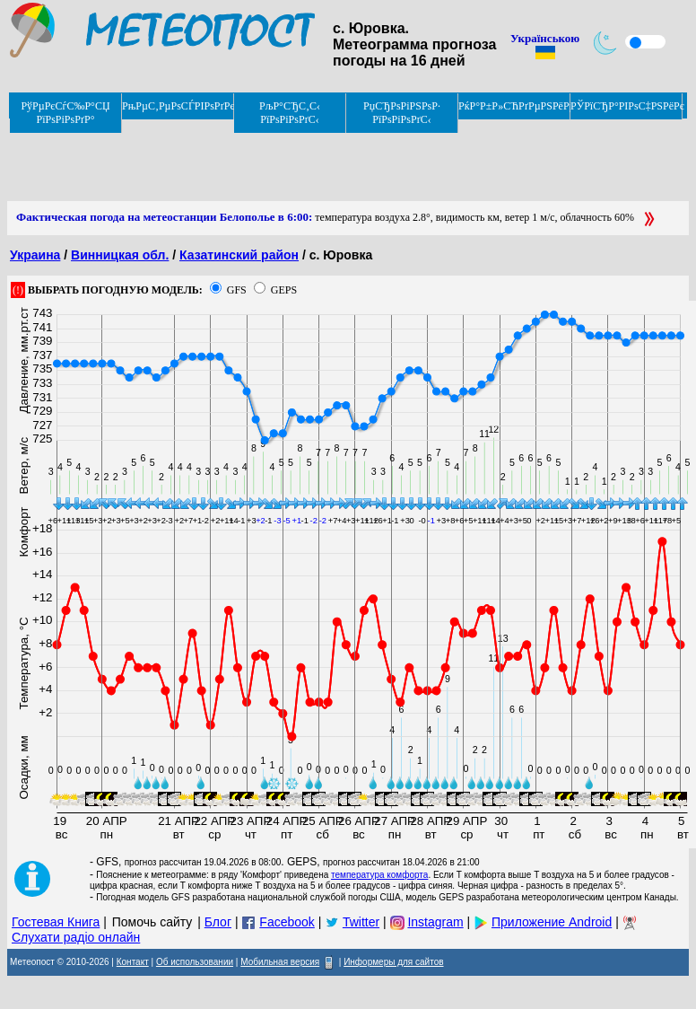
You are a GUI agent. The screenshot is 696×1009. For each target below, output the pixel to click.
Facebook (286, 922)
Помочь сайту (152, 922)
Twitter (361, 922)
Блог (217, 922)
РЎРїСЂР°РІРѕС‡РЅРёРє (626, 106)
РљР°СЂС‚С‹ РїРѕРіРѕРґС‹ (289, 113)
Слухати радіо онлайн (76, 937)
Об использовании (194, 962)
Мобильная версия (279, 962)
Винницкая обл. (120, 255)
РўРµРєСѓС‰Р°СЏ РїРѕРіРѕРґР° (65, 113)
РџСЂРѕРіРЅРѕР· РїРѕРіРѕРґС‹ (401, 113)
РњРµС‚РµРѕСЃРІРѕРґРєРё (178, 106)
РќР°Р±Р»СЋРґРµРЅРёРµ (514, 106)
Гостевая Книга (56, 922)
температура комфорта (379, 875)
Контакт (133, 962)
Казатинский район (239, 255)
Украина (35, 255)
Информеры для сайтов (393, 962)
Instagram (435, 922)
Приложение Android (552, 922)
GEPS (284, 290)
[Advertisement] (333, 160)
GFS (237, 290)
